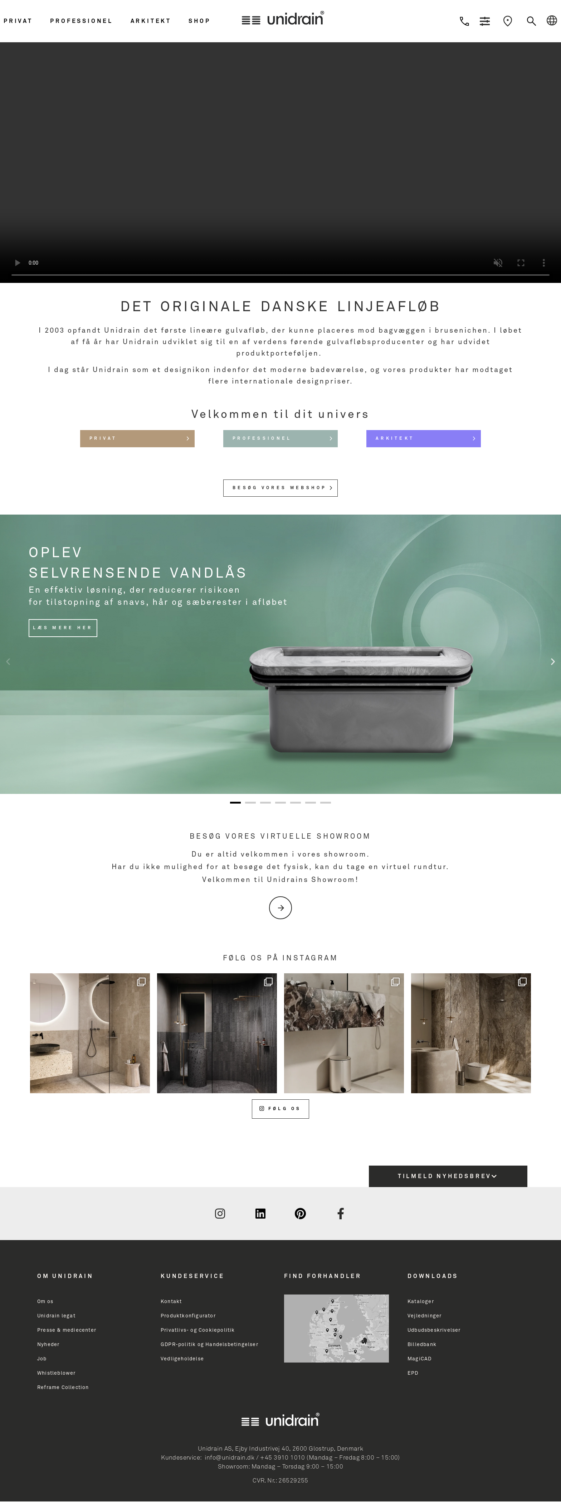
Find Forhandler (323, 1276)
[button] (25, 21)
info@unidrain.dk (229, 1458)
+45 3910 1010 (282, 1458)
